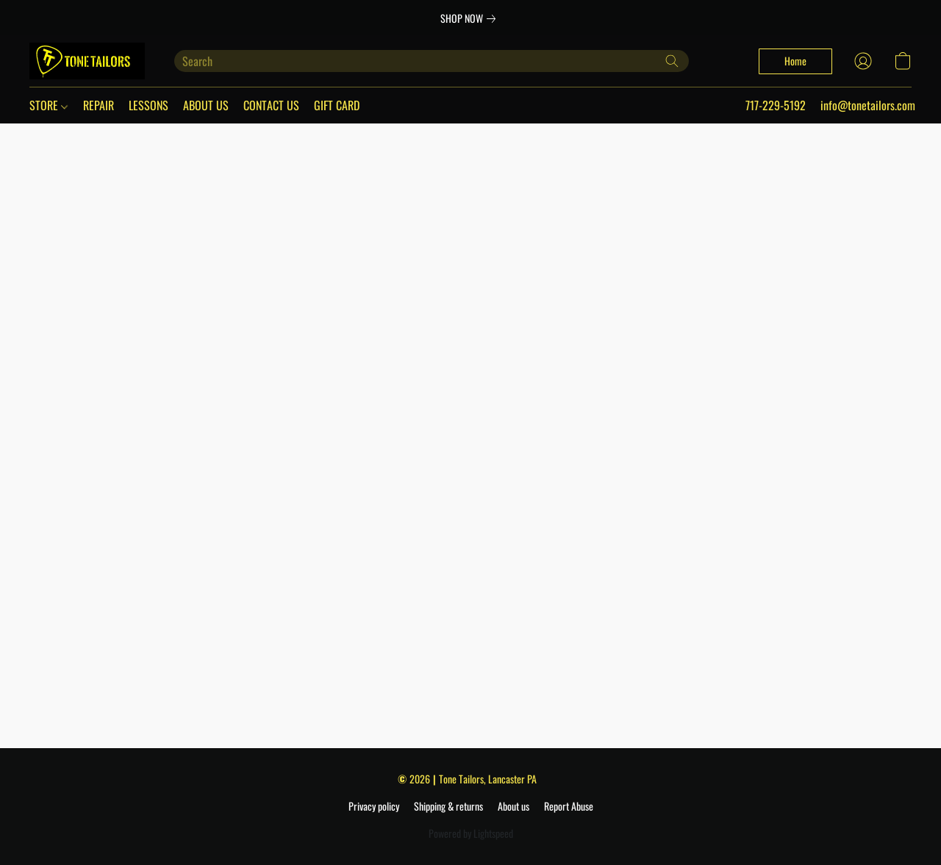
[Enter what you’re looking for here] (432, 61)
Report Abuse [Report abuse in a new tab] (568, 806)
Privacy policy (373, 806)
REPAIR (98, 105)
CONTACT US (271, 105)
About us (513, 806)
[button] (87, 61)
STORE (48, 105)
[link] (470, 18)
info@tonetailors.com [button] (867, 105)
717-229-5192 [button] (775, 105)
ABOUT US (206, 105)
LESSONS (148, 105)
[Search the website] (672, 61)
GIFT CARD (336, 105)
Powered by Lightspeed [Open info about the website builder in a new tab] (471, 833)
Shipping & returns (448, 806)
